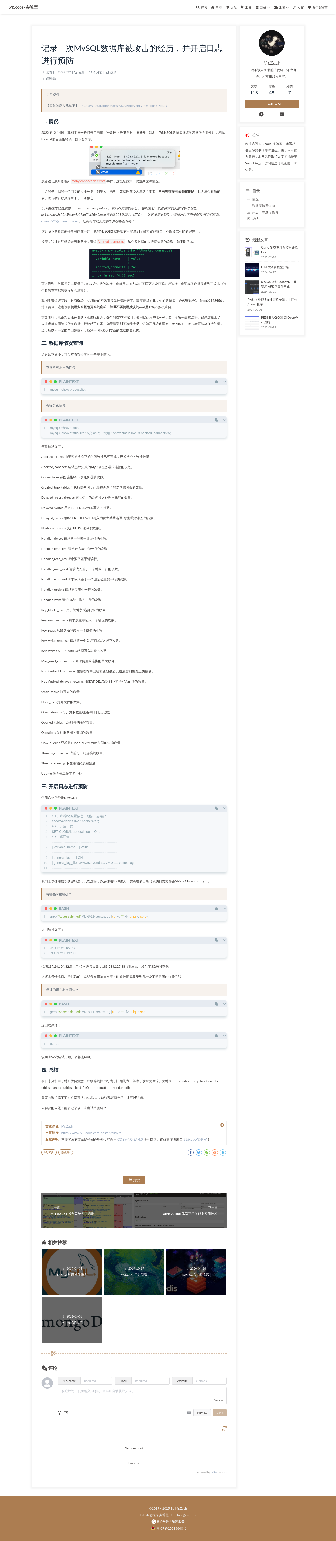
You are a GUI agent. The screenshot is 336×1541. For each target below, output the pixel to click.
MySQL (48, 1152)
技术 (113, 72)
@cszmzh (189, 1515)
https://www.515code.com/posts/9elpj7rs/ (92, 1133)
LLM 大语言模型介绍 (275, 267)
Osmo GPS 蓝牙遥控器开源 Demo (279, 250)
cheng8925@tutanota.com (59, 221)
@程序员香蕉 (159, 1515)
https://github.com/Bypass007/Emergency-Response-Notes (124, 106)
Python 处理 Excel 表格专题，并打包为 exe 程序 (272, 302)
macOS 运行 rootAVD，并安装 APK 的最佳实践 (278, 284)
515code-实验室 (23, 7)
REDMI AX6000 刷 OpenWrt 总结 (279, 320)
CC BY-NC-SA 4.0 (130, 1139)
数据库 (65, 1152)
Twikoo (214, 1472)
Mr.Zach (67, 1126)
